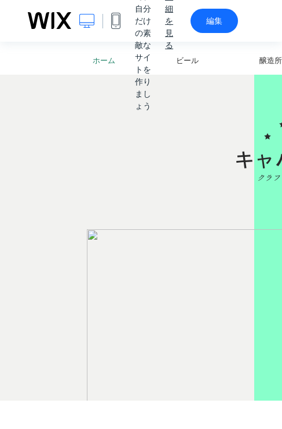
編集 (214, 21)
